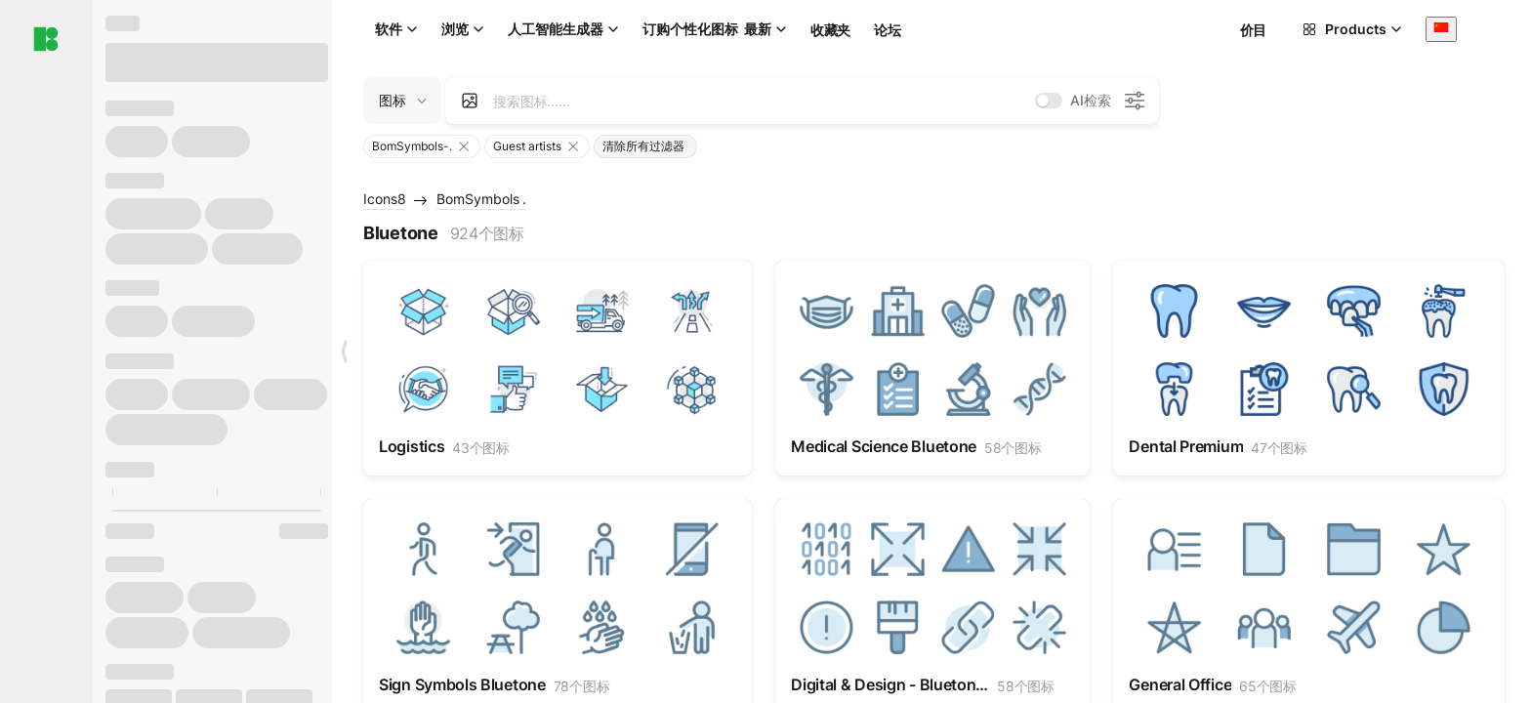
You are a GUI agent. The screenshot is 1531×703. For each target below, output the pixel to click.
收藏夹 (830, 29)
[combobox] (1441, 29)
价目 (1253, 29)
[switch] (1048, 100)
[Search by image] (469, 100)
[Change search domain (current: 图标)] (402, 100)
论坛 (887, 29)
